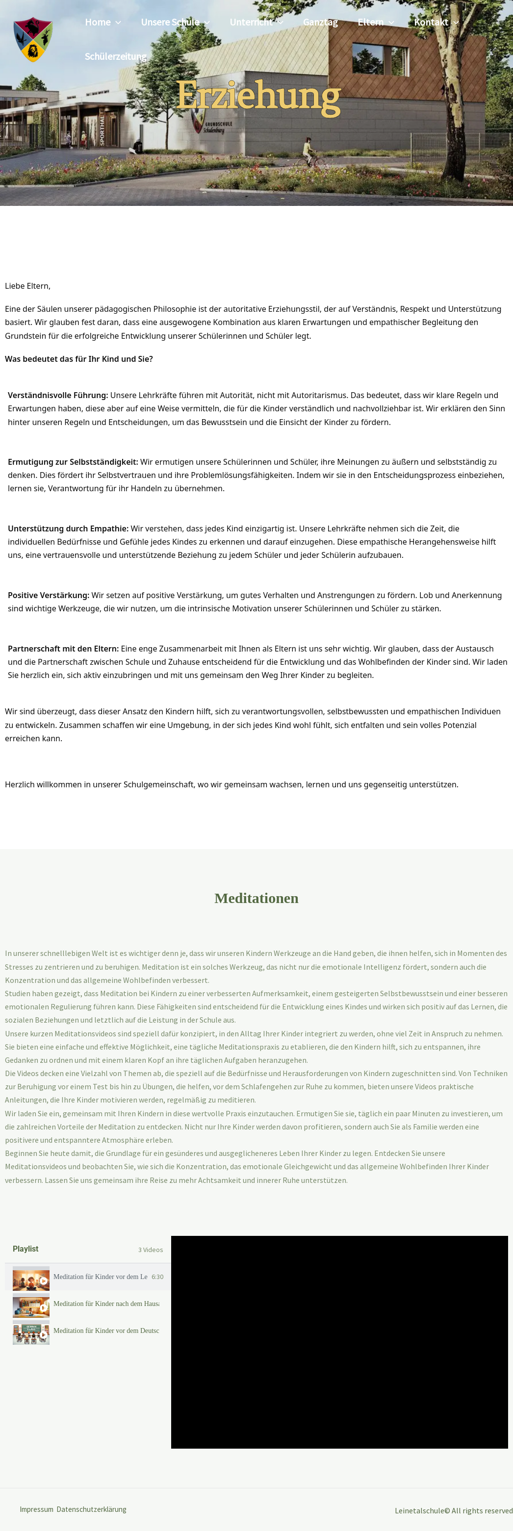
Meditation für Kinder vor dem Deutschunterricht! (106, 1331)
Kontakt (436, 22)
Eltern (376, 22)
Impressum (39, 1509)
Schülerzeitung (116, 56)
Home (103, 22)
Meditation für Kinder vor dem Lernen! (100, 1277)
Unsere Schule (175, 22)
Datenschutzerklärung (103, 1509)
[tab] (88, 1276)
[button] (115, 22)
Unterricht (256, 22)
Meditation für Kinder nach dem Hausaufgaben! (106, 1304)
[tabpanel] (339, 1342)
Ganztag (320, 22)
